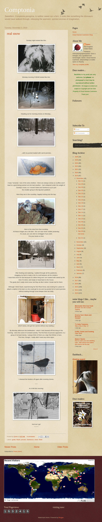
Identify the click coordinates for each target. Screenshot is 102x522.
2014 (76, 290)
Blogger (61, 517)
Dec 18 (80, 206)
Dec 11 (80, 215)
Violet (40, 439)
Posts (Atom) (17, 451)
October (79, 245)
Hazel (18, 439)
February (79, 270)
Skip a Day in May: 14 (81, 326)
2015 (76, 287)
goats (14, 439)
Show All (95, 349)
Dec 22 (80, 196)
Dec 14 (80, 212)
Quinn (88, 44)
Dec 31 (80, 181)
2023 (76, 166)
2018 (76, 277)
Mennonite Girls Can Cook (84, 306)
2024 (76, 163)
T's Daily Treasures (81, 324)
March (78, 267)
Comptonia (20, 10)
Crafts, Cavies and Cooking (84, 331)
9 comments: (31, 436)
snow (36, 439)
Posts (76, 129)
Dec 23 (80, 193)
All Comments (79, 133)
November (80, 242)
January (79, 273)
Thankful (77, 318)
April (78, 264)
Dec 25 (80, 190)
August (78, 251)
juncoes (23, 439)
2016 (76, 283)
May (78, 261)
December (80, 178)
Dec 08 (80, 222)
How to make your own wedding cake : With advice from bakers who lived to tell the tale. (85, 342)
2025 (76, 160)
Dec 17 (80, 209)
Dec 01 (80, 238)
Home (36, 447)
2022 (76, 169)
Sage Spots (78, 333)
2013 (76, 293)
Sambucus (30, 439)
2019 (76, 175)
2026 (76, 157)
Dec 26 (80, 187)
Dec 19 (80, 203)
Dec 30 (80, 184)
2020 (76, 172)
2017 (76, 280)
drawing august (79, 359)
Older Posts (62, 447)
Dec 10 (80, 219)
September (80, 248)
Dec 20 (80, 200)
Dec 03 (80, 231)
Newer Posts (10, 447)
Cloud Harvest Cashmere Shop (83, 35)
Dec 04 (80, 228)
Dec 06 (80, 225)
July (77, 254)
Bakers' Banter (80, 339)
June (78, 257)
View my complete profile (81, 64)
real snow (13, 33)
